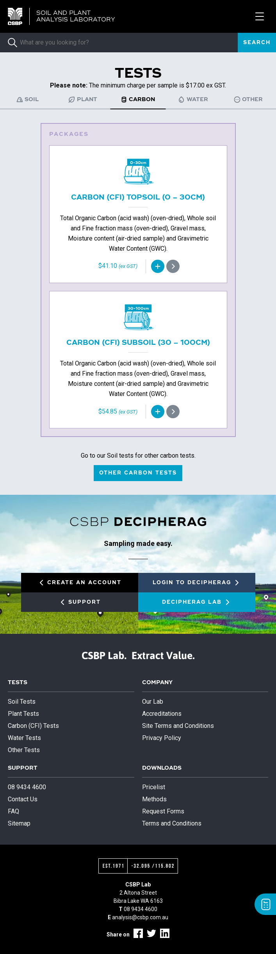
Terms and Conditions (171, 823)
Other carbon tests (138, 473)
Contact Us (22, 799)
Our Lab (152, 701)
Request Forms (163, 811)
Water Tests (24, 738)
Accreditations (162, 713)
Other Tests (24, 750)
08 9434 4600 (27, 787)
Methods (154, 799)
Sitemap (19, 823)
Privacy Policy (161, 738)
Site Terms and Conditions (178, 725)
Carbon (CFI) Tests (33, 725)
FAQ (13, 811)
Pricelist (153, 787)
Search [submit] (257, 43)
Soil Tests (22, 701)
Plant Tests (23, 713)
